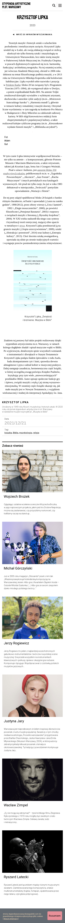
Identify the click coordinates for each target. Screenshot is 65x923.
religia (36, 454)
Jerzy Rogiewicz (16, 664)
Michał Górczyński (18, 589)
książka (8, 454)
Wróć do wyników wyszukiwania (34, 35)
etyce (22, 246)
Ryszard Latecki (16, 898)
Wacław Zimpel (16, 826)
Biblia (15, 454)
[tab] (54, 5)
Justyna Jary (14, 742)
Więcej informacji (11, 919)
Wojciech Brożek (17, 517)
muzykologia (25, 454)
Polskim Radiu (13, 85)
